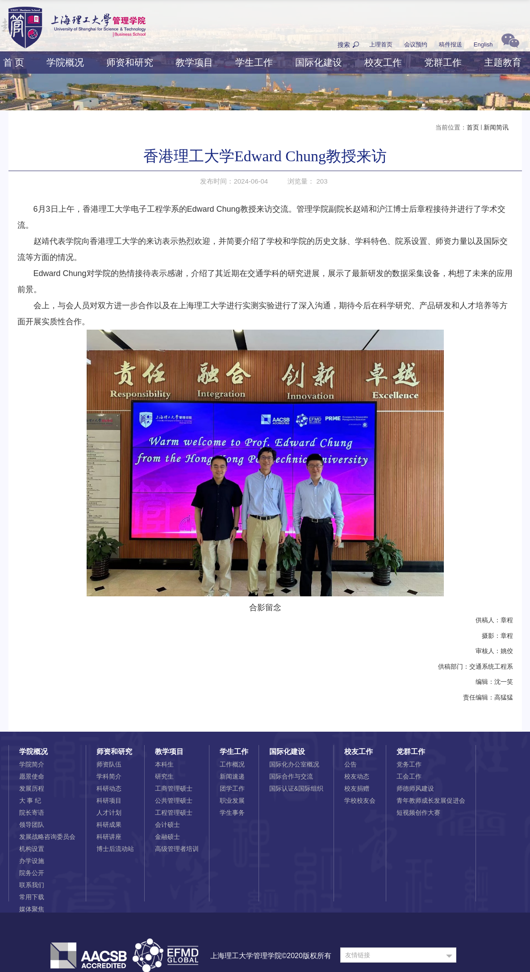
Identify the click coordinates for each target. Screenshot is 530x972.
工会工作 (408, 776)
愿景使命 (31, 776)
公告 (350, 764)
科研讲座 (108, 836)
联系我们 (31, 884)
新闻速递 (232, 776)
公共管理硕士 (173, 800)
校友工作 (383, 62)
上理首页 (380, 44)
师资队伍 (108, 764)
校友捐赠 (356, 788)
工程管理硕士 (173, 812)
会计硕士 (167, 824)
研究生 (164, 776)
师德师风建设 (415, 788)
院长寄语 (31, 812)
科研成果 (108, 824)
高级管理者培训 (177, 848)
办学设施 (31, 860)
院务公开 (31, 872)
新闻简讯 (496, 127)
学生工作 (254, 62)
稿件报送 (450, 44)
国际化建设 (318, 62)
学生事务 (232, 812)
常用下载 (31, 897)
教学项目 (194, 62)
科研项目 (108, 800)
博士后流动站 (115, 848)
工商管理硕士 (173, 788)
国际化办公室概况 (294, 764)
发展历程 (31, 788)
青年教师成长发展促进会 (430, 800)
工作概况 (232, 764)
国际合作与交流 (291, 776)
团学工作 (232, 788)
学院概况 (65, 62)
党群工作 (443, 62)
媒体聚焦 (31, 909)
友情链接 (357, 955)
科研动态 (108, 788)
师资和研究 (129, 62)
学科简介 (108, 776)
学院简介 (31, 764)
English (483, 44)
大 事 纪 (30, 800)
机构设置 (31, 848)
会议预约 (415, 44)
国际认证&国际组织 (296, 788)
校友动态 (356, 776)
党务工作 (408, 764)
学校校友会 (360, 800)
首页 (473, 127)
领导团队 (31, 824)
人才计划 (108, 812)
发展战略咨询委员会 (47, 836)
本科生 (164, 764)
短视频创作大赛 (418, 812)
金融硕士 (167, 836)
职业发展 (232, 800)
